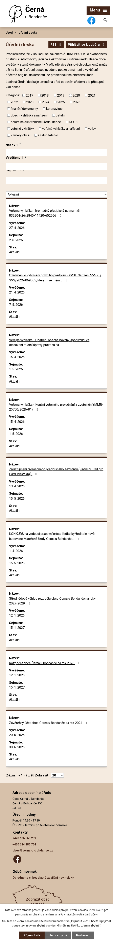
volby (92, 128)
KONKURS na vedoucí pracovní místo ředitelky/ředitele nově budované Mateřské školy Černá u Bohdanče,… (52, 536)
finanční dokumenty (24, 108)
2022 (14, 102)
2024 (45, 102)
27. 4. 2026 (17, 228)
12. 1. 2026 (17, 615)
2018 (45, 95)
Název (12, 145)
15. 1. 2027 (17, 628)
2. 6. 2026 (16, 240)
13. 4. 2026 (17, 486)
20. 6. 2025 (17, 735)
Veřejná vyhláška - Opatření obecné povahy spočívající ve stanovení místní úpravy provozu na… (49, 342)
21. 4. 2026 (17, 292)
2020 (76, 95)
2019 (60, 95)
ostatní (60, 115)
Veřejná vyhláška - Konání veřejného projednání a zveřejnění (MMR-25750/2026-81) (56, 407)
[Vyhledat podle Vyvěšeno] (56, 166)
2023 (29, 102)
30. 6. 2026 (17, 747)
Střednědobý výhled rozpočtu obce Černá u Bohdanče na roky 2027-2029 (52, 601)
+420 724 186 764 (24, 844)
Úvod (9, 32)
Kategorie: (13, 95)
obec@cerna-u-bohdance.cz (33, 850)
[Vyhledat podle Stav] (56, 194)
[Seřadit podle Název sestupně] (20, 145)
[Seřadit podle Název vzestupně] (20, 143)
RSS (56, 44)
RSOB (73, 122)
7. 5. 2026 (16, 305)
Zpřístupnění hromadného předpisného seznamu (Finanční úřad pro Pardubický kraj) (56, 471)
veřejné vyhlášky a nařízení (61, 128)
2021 (91, 95)
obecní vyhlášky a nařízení (29, 115)
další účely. (91, 914)
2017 (29, 95)
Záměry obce (20, 135)
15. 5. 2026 (17, 498)
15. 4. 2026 (17, 357)
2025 (61, 102)
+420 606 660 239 (24, 838)
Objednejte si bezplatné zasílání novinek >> (43, 877)
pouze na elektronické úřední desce (36, 122)
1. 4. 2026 (16, 551)
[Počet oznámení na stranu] (57, 775)
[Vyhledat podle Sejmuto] (56, 180)
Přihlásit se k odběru (86, 44)
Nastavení (82, 935)
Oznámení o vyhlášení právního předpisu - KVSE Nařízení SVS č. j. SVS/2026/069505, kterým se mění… (55, 277)
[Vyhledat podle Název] (56, 152)
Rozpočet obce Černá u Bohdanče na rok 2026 (45, 663)
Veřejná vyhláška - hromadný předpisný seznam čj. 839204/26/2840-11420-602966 (44, 213)
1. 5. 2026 (16, 369)
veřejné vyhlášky (22, 128)
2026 (76, 102)
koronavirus (54, 108)
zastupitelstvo (48, 135)
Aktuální (14, 252)
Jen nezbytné (58, 935)
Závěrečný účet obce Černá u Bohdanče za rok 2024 (49, 723)
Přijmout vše (32, 935)
